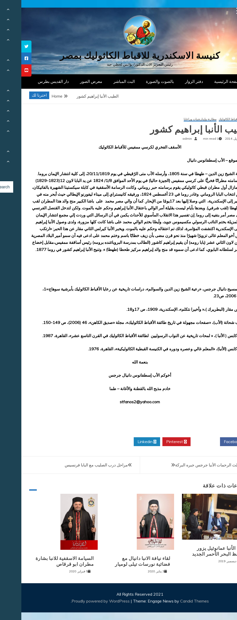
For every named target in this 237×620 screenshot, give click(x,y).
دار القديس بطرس (31, 81)
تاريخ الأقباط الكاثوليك (211, 119)
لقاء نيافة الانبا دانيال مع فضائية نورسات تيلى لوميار (121, 561)
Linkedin (125, 441)
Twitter (184, 441)
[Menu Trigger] (218, 11)
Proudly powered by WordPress (79, 601)
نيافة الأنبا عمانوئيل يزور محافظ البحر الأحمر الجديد (198, 551)
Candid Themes (173, 601)
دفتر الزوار (173, 81)
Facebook (213, 441)
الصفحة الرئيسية (207, 81)
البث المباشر (102, 81)
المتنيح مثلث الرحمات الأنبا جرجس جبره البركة (193, 464)
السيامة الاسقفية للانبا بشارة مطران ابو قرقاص (43, 561)
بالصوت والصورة (139, 81)
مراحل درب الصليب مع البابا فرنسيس (75, 464)
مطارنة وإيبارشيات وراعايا (178, 119)
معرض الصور (70, 81)
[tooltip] (5, 46)
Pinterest (155, 441)
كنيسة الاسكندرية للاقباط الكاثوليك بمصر (119, 55)
